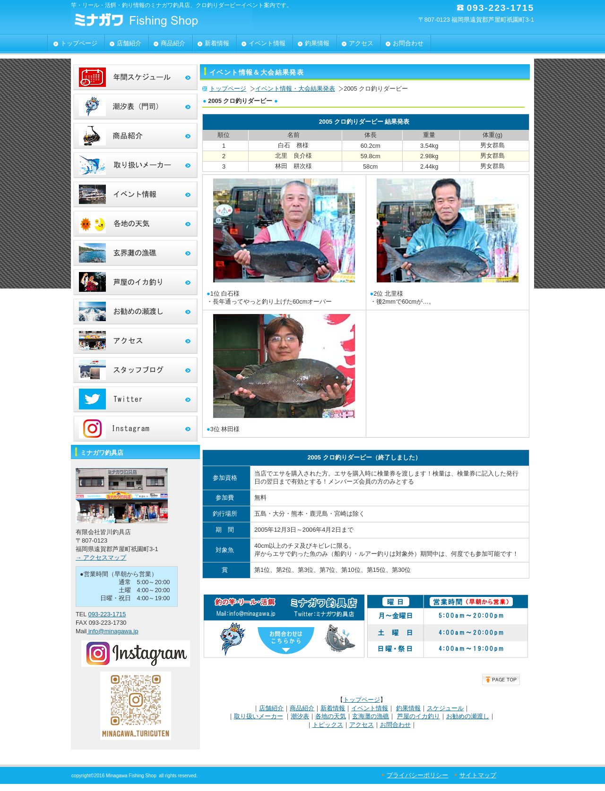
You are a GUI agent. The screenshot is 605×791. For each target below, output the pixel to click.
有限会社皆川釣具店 (165, 19)
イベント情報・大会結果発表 (295, 88)
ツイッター (135, 399)
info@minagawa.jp (112, 631)
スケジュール (445, 708)
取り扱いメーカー (258, 716)
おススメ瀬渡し (135, 311)
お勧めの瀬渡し (467, 716)
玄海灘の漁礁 (370, 716)
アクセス (361, 724)
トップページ (227, 88)
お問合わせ (395, 724)
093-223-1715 (107, 614)
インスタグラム (135, 429)
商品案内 (135, 136)
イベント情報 (369, 708)
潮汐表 (300, 716)
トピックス (327, 724)
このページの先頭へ (501, 679)
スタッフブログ (135, 370)
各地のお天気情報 (135, 224)
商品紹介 (302, 708)
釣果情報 (408, 708)
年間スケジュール (135, 77)
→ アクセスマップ (101, 557)
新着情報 (332, 708)
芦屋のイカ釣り (418, 716)
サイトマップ (477, 775)
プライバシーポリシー (417, 775)
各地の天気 (330, 716)
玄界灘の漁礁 (135, 253)
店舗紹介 (271, 708)
